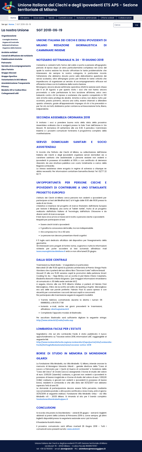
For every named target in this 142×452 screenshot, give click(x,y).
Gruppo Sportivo (9, 76)
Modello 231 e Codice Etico (13, 90)
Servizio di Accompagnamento (16, 66)
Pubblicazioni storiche (11, 59)
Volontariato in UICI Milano (14, 79)
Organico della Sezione (11, 48)
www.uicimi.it (73, 429)
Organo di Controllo (10, 42)
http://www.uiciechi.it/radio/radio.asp (54, 320)
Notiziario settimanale (87, 18)
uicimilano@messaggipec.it (92, 448)
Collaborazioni (124, 18)
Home (13, 18)
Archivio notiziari (9, 52)
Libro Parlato (7, 69)
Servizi (51, 18)
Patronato (6, 62)
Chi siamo (24, 18)
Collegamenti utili (10, 93)
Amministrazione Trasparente (15, 83)
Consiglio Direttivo (10, 39)
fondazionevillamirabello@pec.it (52, 399)
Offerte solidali (107, 18)
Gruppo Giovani (8, 73)
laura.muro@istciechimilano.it (50, 251)
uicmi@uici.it (67, 448)
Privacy (5, 86)
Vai (136, 25)
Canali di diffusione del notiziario (17, 55)
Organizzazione (8, 36)
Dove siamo (39, 18)
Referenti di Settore (10, 45)
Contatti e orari (65, 18)
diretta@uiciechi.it (60, 309)
